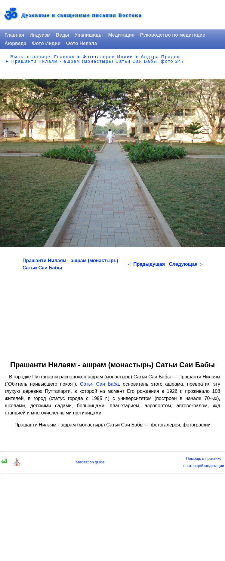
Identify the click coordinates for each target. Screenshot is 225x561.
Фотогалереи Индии (108, 56)
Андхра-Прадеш (161, 56)
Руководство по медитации (172, 35)
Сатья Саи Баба (99, 384)
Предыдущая (146, 264)
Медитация (121, 35)
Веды (62, 35)
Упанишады (89, 35)
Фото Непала (81, 43)
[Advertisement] (112, 313)
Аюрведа (15, 43)
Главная (14, 35)
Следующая (185, 264)
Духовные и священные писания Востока (81, 15)
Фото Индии (46, 43)
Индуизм (40, 35)
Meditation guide (90, 462)
